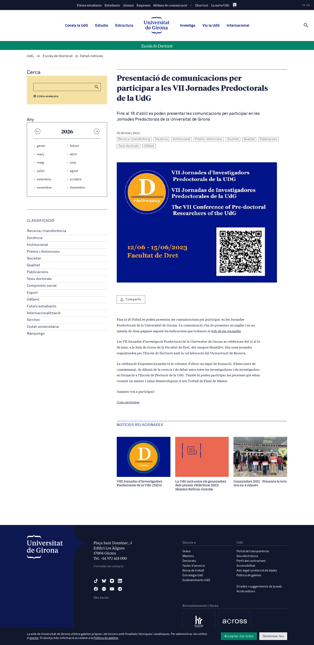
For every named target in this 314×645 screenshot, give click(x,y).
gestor (34, 638)
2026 (67, 131)
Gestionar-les (273, 636)
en (308, 5)
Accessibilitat (246, 565)
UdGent (33, 299)
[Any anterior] (37, 131)
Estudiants (112, 5)
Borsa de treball (193, 570)
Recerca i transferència (46, 231)
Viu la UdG (210, 25)
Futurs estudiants (89, 5)
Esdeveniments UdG (196, 580)
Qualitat (33, 265)
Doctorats (189, 560)
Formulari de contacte (109, 566)
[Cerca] (306, 25)
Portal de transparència (253, 551)
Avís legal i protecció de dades (257, 570)
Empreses (143, 5)
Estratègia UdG (192, 575)
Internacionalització (43, 313)
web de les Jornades (226, 330)
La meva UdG (220, 5)
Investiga (187, 25)
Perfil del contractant (251, 560)
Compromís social (41, 286)
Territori (33, 320)
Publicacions (37, 272)
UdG (30, 56)
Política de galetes (249, 575)
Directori (201, 5)
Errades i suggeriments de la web (259, 586)
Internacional (238, 25)
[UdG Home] (157, 25)
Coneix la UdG (76, 25)
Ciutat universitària (43, 327)
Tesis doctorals (39, 279)
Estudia (101, 25)
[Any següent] (97, 131)
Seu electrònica (247, 556)
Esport (32, 293)
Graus (186, 551)
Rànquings (36, 333)
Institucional (37, 245)
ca (303, 5)
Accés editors (246, 591)
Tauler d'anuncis (193, 565)
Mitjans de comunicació (170, 5)
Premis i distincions (43, 251)
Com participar (128, 402)
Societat (34, 258)
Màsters (188, 556)
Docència (34, 238)
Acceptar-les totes (239, 636)
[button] (97, 87)
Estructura (124, 25)
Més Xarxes (101, 597)
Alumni (128, 5)
